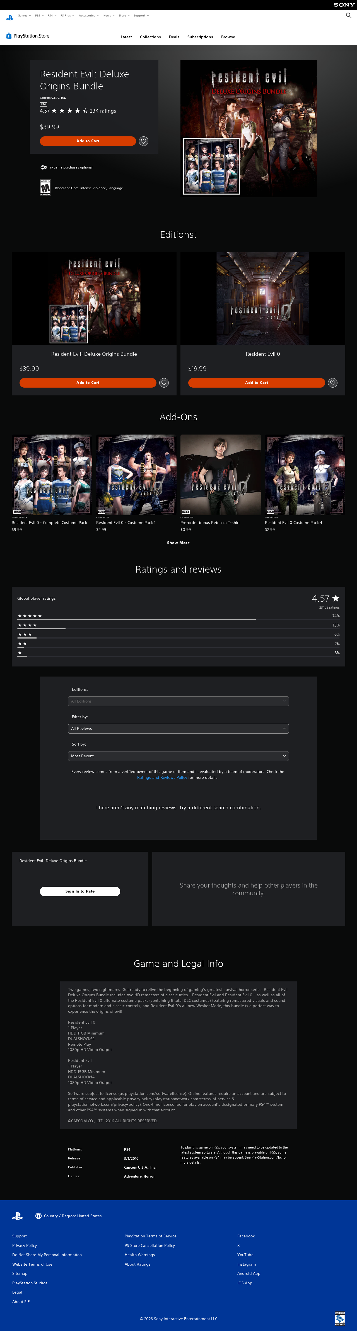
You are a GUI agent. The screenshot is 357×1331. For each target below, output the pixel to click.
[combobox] (178, 696)
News (107, 15)
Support (139, 15)
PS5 (37, 15)
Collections (150, 31)
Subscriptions (200, 31)
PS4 (50, 15)
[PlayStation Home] (10, 15)
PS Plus (66, 15)
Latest (126, 31)
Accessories (87, 15)
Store (122, 15)
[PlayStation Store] (29, 30)
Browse (228, 31)
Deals (174, 31)
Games (22, 15)
